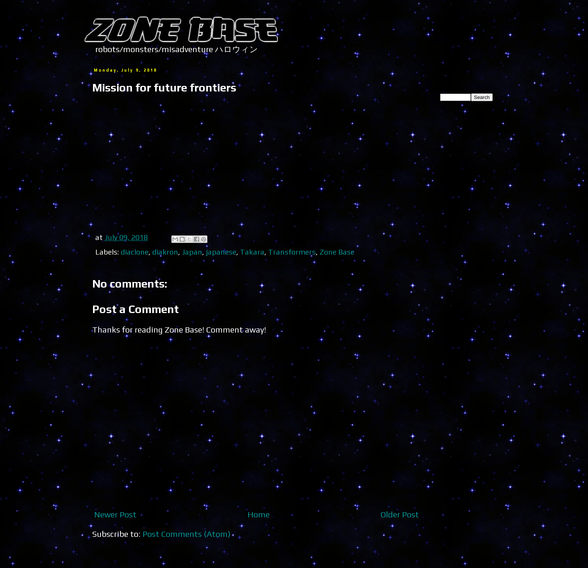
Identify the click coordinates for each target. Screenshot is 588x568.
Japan (192, 251)
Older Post (400, 514)
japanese (221, 251)
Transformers (292, 251)
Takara (252, 251)
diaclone (134, 251)
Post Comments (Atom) (186, 534)
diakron (165, 251)
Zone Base (337, 251)
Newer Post (115, 514)
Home (259, 514)
